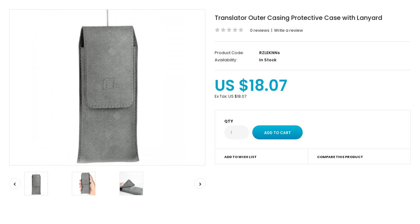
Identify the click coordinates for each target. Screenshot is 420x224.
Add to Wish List (240, 156)
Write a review (288, 30)
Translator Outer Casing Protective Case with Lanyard (298, 17)
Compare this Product (340, 156)
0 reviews (259, 30)
